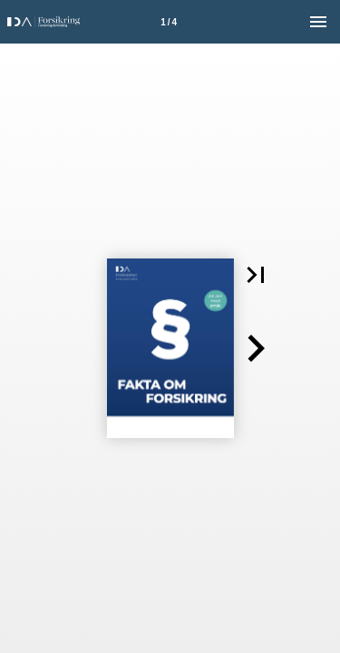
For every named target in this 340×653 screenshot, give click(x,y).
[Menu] (318, 22)
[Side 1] (169, 22)
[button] (255, 274)
